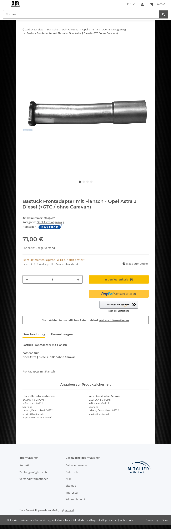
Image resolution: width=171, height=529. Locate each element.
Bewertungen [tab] (62, 334)
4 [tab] (91, 182)
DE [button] (129, 4)
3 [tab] (87, 182)
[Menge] (52, 279)
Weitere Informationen (114, 320)
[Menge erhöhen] (78, 279)
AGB (68, 479)
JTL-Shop (163, 520)
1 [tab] (80, 182)
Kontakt (24, 465)
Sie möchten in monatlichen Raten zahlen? (85, 320)
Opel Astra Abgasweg (50, 222)
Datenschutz (74, 472)
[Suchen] (163, 14)
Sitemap (71, 485)
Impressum (73, 492)
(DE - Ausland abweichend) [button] (64, 264)
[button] (142, 4)
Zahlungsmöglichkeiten (34, 472)
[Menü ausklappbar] (5, 2)
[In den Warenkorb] (26, 45)
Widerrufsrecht (75, 499)
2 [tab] (84, 182)
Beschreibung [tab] (34, 334)
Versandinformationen (33, 479)
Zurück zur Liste (34, 29)
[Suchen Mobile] (81, 14)
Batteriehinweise (76, 465)
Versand (49, 248)
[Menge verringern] (27, 279)
